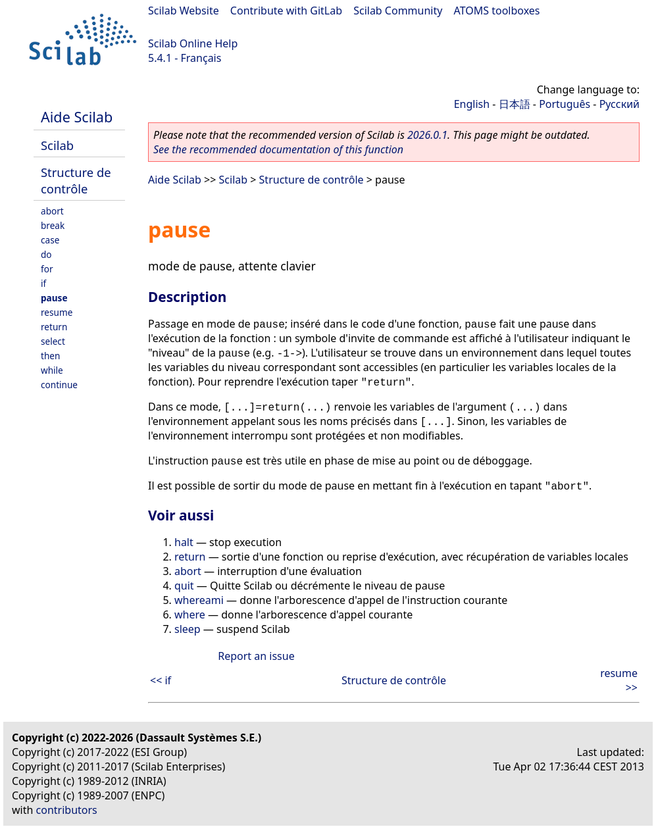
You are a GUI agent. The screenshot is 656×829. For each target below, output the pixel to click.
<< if (160, 680)
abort (52, 211)
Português (564, 104)
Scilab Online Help (193, 43)
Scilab (57, 145)
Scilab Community (397, 10)
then (50, 355)
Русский (619, 104)
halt (183, 542)
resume (56, 312)
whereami (199, 600)
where (189, 614)
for (47, 269)
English (472, 104)
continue (59, 384)
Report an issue (256, 656)
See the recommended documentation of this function (278, 149)
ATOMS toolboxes (497, 10)
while (52, 370)
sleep (187, 629)
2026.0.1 (427, 135)
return (54, 326)
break (52, 225)
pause (54, 297)
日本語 (514, 104)
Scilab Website (183, 10)
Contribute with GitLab (286, 10)
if (43, 283)
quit (184, 585)
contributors (66, 810)
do (46, 254)
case (50, 240)
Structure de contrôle (76, 180)
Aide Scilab (77, 116)
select (53, 341)
